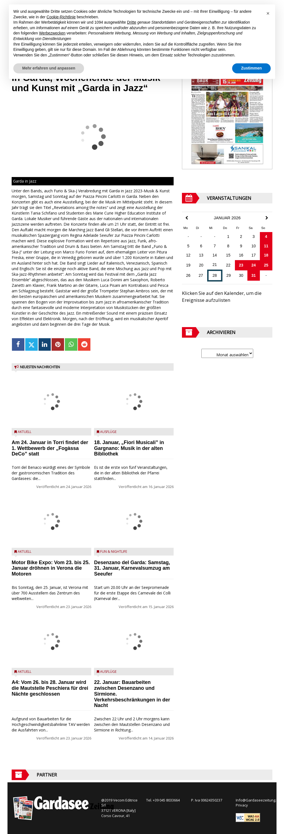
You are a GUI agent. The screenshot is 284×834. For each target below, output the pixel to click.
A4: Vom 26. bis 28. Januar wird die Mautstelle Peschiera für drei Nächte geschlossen (50, 688)
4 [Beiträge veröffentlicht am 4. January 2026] (266, 236)
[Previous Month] (186, 218)
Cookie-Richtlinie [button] (61, 17)
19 (188, 265)
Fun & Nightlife (113, 551)
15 (228, 255)
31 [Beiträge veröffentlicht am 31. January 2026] (254, 275)
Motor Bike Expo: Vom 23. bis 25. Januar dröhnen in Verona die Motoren (51, 568)
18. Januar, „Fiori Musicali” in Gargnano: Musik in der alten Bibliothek (129, 448)
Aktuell (24, 431)
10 (254, 246)
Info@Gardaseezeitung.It (257, 800)
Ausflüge (108, 431)
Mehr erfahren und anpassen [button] (48, 68)
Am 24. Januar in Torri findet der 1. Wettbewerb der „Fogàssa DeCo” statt (50, 448)
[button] (267, 13)
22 (228, 265)
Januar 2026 (227, 218)
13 (201, 255)
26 (188, 275)
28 (214, 275)
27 (201, 275)
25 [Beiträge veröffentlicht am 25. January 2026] (266, 265)
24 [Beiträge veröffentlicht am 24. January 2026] (254, 265)
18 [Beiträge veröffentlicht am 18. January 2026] (266, 255)
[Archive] (227, 353)
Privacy (242, 805)
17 (254, 255)
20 (201, 265)
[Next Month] (267, 217)
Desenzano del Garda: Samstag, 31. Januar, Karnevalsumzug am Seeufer (132, 568)
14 (214, 255)
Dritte (131, 22)
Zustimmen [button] (251, 68)
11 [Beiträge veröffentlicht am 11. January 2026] (266, 246)
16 (241, 255)
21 (214, 264)
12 (188, 255)
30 (241, 275)
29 (228, 275)
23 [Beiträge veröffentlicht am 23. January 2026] (241, 265)
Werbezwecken (52, 33)
